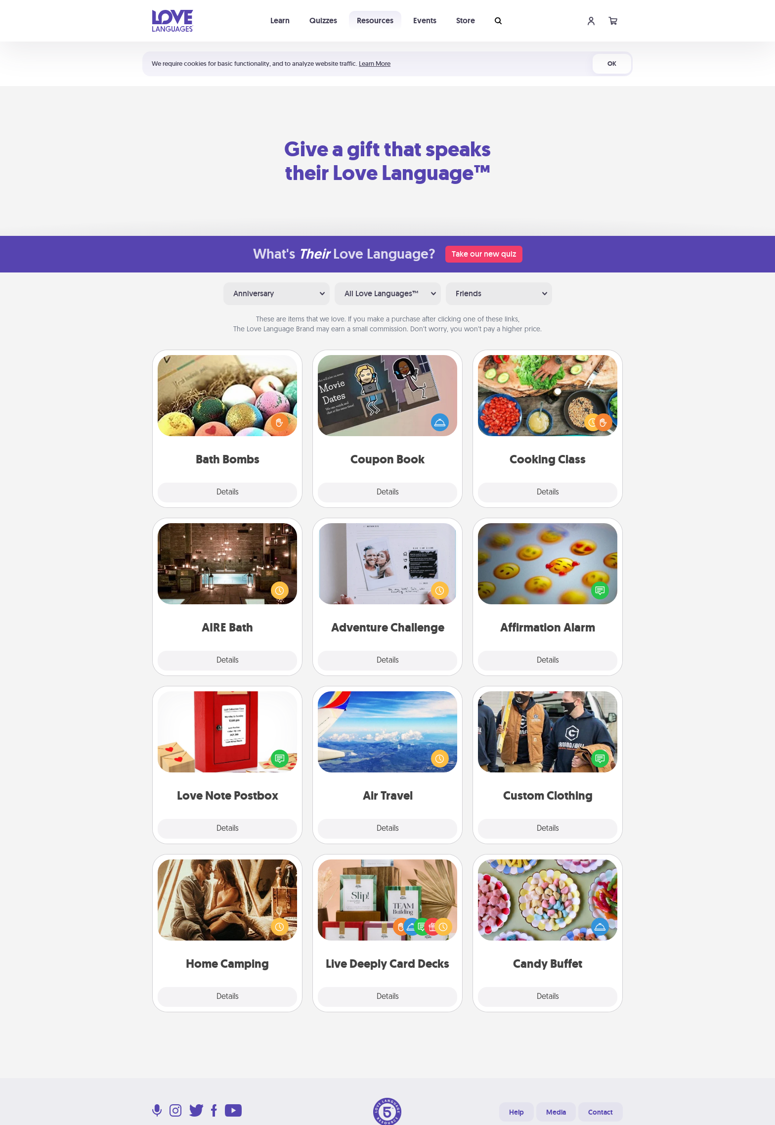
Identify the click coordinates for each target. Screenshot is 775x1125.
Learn (280, 20)
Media (556, 1112)
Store (465, 20)
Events (424, 20)
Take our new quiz (484, 254)
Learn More (374, 63)
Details (227, 492)
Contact (600, 1112)
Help (516, 1112)
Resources (375, 20)
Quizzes (323, 20)
